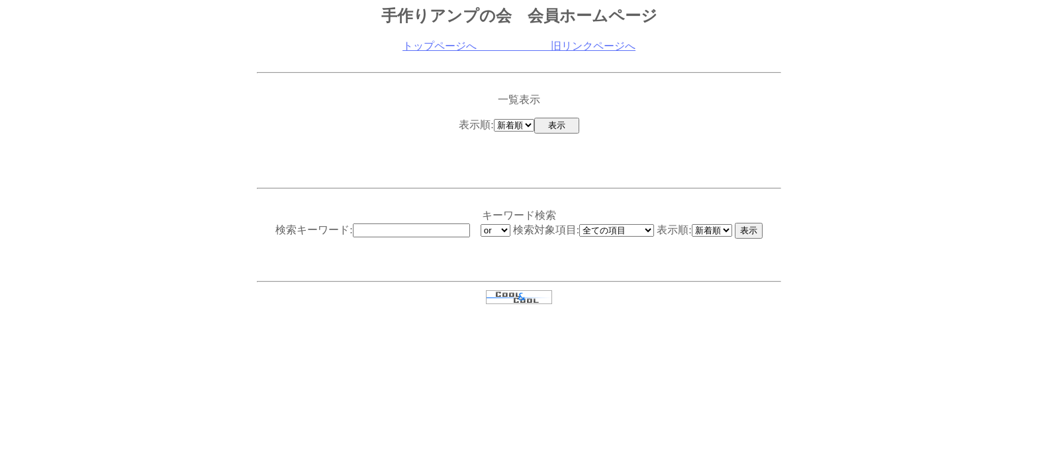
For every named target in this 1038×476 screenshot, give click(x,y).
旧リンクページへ (556, 46)
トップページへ (439, 46)
